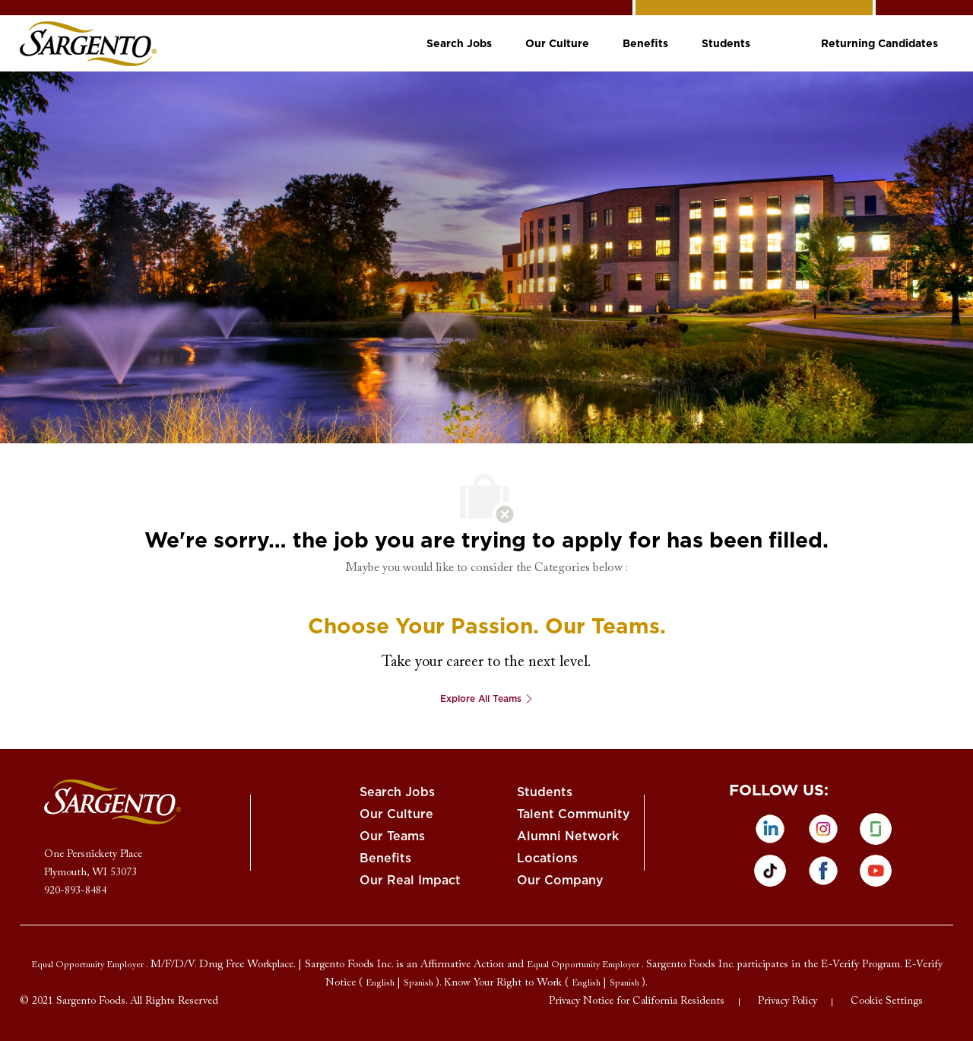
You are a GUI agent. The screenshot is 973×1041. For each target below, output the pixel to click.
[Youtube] (875, 870)
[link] (88, 43)
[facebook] (823, 870)
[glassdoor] (875, 829)
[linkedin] (770, 829)
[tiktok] (770, 870)
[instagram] (823, 829)
